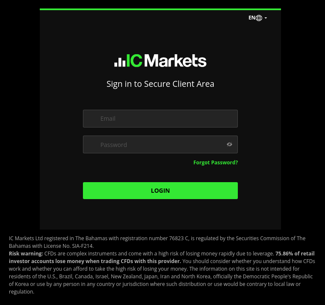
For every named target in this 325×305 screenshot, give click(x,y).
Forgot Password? (215, 162)
